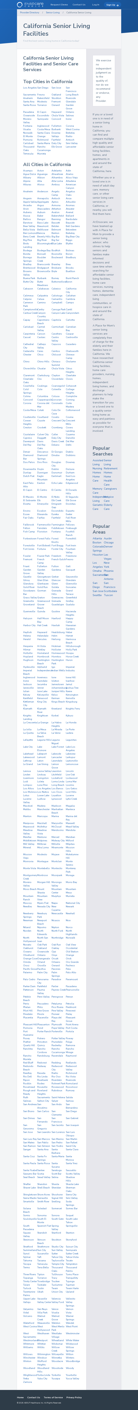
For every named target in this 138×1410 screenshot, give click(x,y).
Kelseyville (43, 694)
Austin (108, 538)
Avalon (55, 212)
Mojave (55, 854)
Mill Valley (28, 844)
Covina (69, 417)
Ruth (25, 1097)
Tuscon (108, 595)
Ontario (70, 112)
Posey (26, 1038)
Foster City (57, 549)
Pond (40, 1028)
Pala (68, 969)
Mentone (42, 837)
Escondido (43, 115)
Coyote (41, 420)
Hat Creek (42, 625)
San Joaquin (72, 1125)
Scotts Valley (73, 1173)
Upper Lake (29, 1298)
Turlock (27, 1288)
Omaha (97, 571)
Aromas (70, 205)
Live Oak (70, 774)
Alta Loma (57, 181)
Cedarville (28, 351)
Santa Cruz (29, 1156)
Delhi (68, 444)
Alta (39, 181)
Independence (44, 670)
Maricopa (42, 816)
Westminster (73, 1333)
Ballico (27, 219)
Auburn (41, 212)
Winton (27, 1361)
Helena (27, 635)
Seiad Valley (43, 1177)
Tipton (40, 1274)
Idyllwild (42, 667)
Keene (69, 691)
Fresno (41, 94)
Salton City (43, 1100)
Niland (26, 927)
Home (20, 1397)
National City (73, 903)
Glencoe (56, 580)
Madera (41, 805)
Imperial (70, 667)
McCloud (56, 826)
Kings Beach (58, 701)
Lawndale (57, 760)
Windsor (42, 1357)
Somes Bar (72, 1208)
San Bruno (28, 1111)
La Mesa (41, 729)
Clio (39, 378)
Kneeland (57, 708)
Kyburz (69, 715)
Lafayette (28, 739)
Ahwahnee (57, 174)
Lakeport (42, 753)
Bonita (26, 254)
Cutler (55, 434)
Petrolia (70, 1003)
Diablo (69, 451)
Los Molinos (30, 792)
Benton (55, 233)
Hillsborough (73, 646)
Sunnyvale (42, 119)
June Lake (42, 691)
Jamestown (58, 684)
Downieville (29, 469)
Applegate (43, 201)
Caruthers (57, 333)
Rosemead (29, 1087)
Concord (56, 119)
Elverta (26, 503)
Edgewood (72, 483)
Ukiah (40, 1291)
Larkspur (70, 757)
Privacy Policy (74, 1397)
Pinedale (27, 1014)
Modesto (42, 101)
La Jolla (27, 729)
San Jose (56, 87)
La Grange (42, 722)
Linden (26, 774)
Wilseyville (57, 1354)
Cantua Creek (30, 313)
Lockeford (57, 778)
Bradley (27, 264)
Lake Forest (58, 746)
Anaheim (28, 98)
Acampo (28, 170)
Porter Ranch (44, 1031)
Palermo (27, 972)
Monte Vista (29, 868)
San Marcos (43, 1139)
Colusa (55, 396)
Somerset (57, 1208)
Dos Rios (42, 462)
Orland (41, 962)
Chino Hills (43, 361)
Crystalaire (29, 434)
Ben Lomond (30, 233)
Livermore (28, 778)
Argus (40, 205)
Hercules (42, 639)
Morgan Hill (43, 882)
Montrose (42, 875)
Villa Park (42, 1312)
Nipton (55, 927)
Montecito (57, 868)
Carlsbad (28, 143)
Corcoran (57, 399)
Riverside (71, 98)
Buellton (70, 271)
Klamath (27, 708)
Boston (97, 542)
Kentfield (28, 698)
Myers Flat (42, 903)
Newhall (70, 913)
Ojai (54, 951)
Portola (70, 1031)
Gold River (29, 587)
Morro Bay (71, 882)
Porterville (57, 1031)
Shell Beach (43, 1187)
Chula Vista (58, 115)
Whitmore (28, 1343)
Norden (27, 930)
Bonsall (41, 254)
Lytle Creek (71, 798)
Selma (55, 1177)
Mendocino (58, 830)
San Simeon (43, 1146)
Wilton (69, 1354)
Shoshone (57, 1194)
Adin (68, 170)
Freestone (71, 555)
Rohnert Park (58, 1083)
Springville (71, 1225)
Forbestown (29, 538)
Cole (39, 389)
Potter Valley (58, 1038)
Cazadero (71, 344)
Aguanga (42, 174)
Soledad (42, 1208)
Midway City (58, 840)
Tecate (69, 1260)
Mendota (70, 830)
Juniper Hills (58, 691)
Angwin (27, 198)
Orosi (26, 965)
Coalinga (42, 385)
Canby (40, 309)
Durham (70, 472)
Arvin (26, 208)
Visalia (27, 129)
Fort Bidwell (44, 545)
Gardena (56, 569)
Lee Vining (42, 764)
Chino (26, 361)
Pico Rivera (57, 1007)
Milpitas (70, 844)
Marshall (42, 823)
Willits (41, 1347)
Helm (54, 635)
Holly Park (71, 649)
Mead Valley (72, 826)
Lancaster (71, 146)
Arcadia (27, 205)
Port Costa (71, 1028)
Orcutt (55, 958)
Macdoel (28, 805)
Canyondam (72, 313)
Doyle (40, 469)
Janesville (28, 687)
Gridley (70, 601)
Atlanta (97, 538)
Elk (39, 500)
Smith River (43, 1201)
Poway (69, 1038)
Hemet (69, 635)
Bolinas (70, 250)
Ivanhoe (70, 680)
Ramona (70, 1045)
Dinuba (55, 455)
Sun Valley (57, 1250)
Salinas (70, 115)
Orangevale (43, 958)
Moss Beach (29, 889)
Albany (27, 177)
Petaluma (57, 1003)
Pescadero (43, 1003)
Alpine (26, 181)
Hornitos (56, 656)
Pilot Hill (28, 1010)
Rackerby (56, 1045)
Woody (70, 1368)
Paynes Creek (59, 989)
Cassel (27, 337)
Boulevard (57, 257)
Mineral (27, 847)
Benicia (41, 233)
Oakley (55, 948)
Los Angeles (30, 87)
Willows (28, 1354)
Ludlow (41, 798)
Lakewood (29, 757)
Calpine (27, 299)
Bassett (56, 222)
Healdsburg (58, 632)
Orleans (56, 962)
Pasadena (28, 112)
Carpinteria (29, 333)
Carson (41, 333)
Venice (55, 1309)
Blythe (69, 243)
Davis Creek (58, 441)
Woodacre (57, 1361)
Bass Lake (42, 222)
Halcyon (27, 618)
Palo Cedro (29, 979)
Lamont (41, 757)
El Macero (28, 496)
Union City (57, 1291)
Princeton (42, 1041)
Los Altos (28, 788)
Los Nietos (43, 792)
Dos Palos (29, 462)
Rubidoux (57, 1090)
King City (42, 701)
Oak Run (56, 944)
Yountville (71, 1375)
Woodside (57, 1368)
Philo (40, 1007)
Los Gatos (71, 788)
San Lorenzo (58, 1132)
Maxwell (70, 823)
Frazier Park (43, 555)
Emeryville (42, 503)
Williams (28, 1347)
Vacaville (42, 1298)
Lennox (27, 771)
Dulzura (70, 469)
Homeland (43, 653)
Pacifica (41, 969)
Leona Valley (44, 771)
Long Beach (72, 94)
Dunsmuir (57, 472)
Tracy (54, 1277)
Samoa (70, 1100)
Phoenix (108, 571)
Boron (69, 254)
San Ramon (29, 1146)
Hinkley (41, 649)
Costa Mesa (43, 129)
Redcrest (42, 1062)
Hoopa (70, 653)
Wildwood (72, 1343)
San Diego (42, 87)
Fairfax (41, 517)
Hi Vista (41, 646)
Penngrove (57, 996)
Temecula (28, 153)
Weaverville (43, 1323)
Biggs (69, 240)
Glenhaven (43, 583)
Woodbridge (73, 1361)
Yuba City (42, 1378)
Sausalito (71, 1170)
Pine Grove (43, 1010)
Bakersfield (43, 98)
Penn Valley (43, 996)
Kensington (72, 694)
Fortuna (41, 549)
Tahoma (27, 1260)
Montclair (57, 861)
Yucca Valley (72, 1378)
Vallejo (55, 136)
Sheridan (56, 1187)
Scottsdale (110, 591)
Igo (53, 667)
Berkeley (70, 132)
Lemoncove (72, 764)
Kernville (70, 698)
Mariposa (28, 823)
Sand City (71, 1146)
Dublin (55, 469)
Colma (26, 396)
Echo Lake (57, 483)
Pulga (69, 1041)
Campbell (57, 302)
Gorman (41, 590)
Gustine (56, 611)
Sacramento (29, 94)
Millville (56, 844)
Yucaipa (56, 1378)
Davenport (29, 441)
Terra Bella (43, 1267)
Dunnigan (42, 472)
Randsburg (43, 1055)
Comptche (71, 396)
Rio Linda (42, 1076)
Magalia (70, 805)
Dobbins (70, 455)
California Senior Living (78, 12)
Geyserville (72, 576)
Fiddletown (58, 528)
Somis (26, 1215)
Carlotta (70, 319)
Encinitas (71, 503)
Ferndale (42, 528)
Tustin (40, 1288)
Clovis (69, 378)
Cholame (71, 361)
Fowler (27, 555)
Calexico (56, 288)
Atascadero (43, 208)
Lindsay (41, 774)
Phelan (26, 1007)
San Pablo (42, 1142)
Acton (40, 170)
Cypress (27, 437)
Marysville (57, 823)
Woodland (29, 1368)
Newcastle (57, 913)
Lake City (28, 746)
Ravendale (57, 1055)
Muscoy (27, 903)
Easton (41, 483)
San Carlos (43, 1111)
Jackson (27, 684)
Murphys (56, 896)
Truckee (55, 1281)
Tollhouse (57, 1274)
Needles (27, 906)
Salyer (55, 1100)
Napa (55, 903)
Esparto (70, 510)
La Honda (71, 722)
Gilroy (26, 580)
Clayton (56, 375)
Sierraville (42, 1198)
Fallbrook (28, 524)
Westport (42, 1340)
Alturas (27, 184)
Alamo (69, 174)
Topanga (28, 1277)
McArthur (42, 826)
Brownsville (43, 271)
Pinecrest (70, 1010)
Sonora (55, 1215)
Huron (69, 660)
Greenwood (43, 601)
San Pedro (57, 1142)
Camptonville (30, 309)
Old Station (72, 951)
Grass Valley (30, 597)
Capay (26, 319)
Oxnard (56, 105)
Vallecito (70, 1298)
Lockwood (71, 778)
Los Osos (57, 792)
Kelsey (26, 694)
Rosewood (58, 1087)
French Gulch (59, 559)
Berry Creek (29, 236)
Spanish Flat (44, 1225)
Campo (70, 302)
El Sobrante (29, 500)
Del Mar (70, 441)
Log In (95, 4)
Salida (69, 1097)
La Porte (70, 729)
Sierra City (71, 1194)
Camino (41, 302)
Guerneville (29, 611)
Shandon (42, 1184)
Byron (69, 281)
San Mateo (29, 1142)
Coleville (56, 389)
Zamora (27, 1382)
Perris (26, 1003)
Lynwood (57, 798)
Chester (27, 354)
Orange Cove (30, 958)
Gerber (55, 576)
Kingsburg (71, 701)
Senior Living (53, 12)
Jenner (40, 687)
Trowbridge (43, 1281)
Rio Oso (56, 1076)
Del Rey (27, 444)
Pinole (40, 1014)
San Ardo (57, 1104)
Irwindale (42, 680)
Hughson (28, 660)
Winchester (29, 1357)
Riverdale (57, 1080)
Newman (28, 920)
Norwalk (27, 132)
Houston (98, 555)
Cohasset (71, 385)
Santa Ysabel (30, 1170)
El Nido (56, 496)
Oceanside (29, 115)
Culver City (43, 434)
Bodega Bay (44, 250)
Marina (55, 816)
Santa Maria (43, 143)
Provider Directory (29, 12)
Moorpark (57, 875)
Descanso (42, 451)
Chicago (109, 542)
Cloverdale (57, 378)
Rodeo (41, 1083)
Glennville (71, 583)
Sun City (41, 1250)
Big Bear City (73, 236)
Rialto (69, 136)
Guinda (41, 611)
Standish (42, 1232)
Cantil (69, 309)
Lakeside (56, 753)
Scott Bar (56, 1173)
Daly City (56, 143)
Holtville (27, 653)
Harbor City (29, 625)
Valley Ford (58, 1302)
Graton (41, 597)
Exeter (69, 514)
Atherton (56, 208)
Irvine (68, 119)
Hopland (28, 656)
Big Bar (55, 236)
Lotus (26, 795)
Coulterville (29, 417)
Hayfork (27, 632)
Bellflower (42, 229)
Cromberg (57, 427)
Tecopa (27, 1264)
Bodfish (56, 250)
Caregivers (110, 489)
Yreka (26, 1378)
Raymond (71, 1055)
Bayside (70, 222)
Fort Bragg (57, 545)
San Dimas (29, 1118)
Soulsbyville (30, 1218)
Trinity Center (30, 1281)
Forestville (29, 545)
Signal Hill (57, 1198)
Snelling (56, 1201)
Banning (56, 219)
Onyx (54, 955)
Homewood (58, 653)
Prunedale (57, 1041)
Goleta (55, 587)
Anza (68, 198)
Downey (56, 132)
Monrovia (28, 861)
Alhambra (57, 177)
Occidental (72, 948)
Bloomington (44, 243)
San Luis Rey (30, 1139)
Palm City (42, 972)
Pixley (69, 1014)
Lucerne (70, 795)
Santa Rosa (29, 105)
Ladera (69, 733)
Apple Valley (30, 201)
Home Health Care (108, 481)
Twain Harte (72, 1288)
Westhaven (43, 1333)
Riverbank (42, 1080)
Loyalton (56, 795)
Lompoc (27, 785)
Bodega (27, 250)
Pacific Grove (30, 969)
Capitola (56, 319)
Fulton (55, 566)
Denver (108, 546)
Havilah (56, 625)
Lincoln (70, 771)
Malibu (27, 809)
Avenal (69, 212)
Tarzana (41, 1260)
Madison (56, 805)
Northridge (57, 937)
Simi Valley (72, 143)
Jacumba (42, 684)
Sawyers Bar (29, 1173)
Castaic (41, 337)
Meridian (70, 837)
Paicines (56, 969)
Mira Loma (43, 847)
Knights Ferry (73, 708)
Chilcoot (56, 354)
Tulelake (41, 1284)
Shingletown (30, 1194)
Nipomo (41, 927)
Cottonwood (73, 410)
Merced (55, 837)
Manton (27, 816)
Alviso (40, 184)
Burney (55, 278)
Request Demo (59, 4)
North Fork (57, 930)
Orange (41, 136)
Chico (40, 354)
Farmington (58, 524)
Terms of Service (53, 1397)
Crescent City (58, 420)
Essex (26, 514)
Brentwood (29, 267)
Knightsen (42, 715)
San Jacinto (58, 1125)
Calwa (40, 299)
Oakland (56, 94)
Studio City (57, 1246)
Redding (56, 1062)
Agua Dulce (29, 174)
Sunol (26, 1253)
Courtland (42, 417)
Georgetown (44, 576)
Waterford (28, 1323)
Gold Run (42, 587)
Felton (26, 528)
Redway (41, 1066)
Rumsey (70, 1090)
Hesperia (28, 646)
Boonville (57, 254)
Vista (68, 1312)
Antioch (70, 139)
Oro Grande (72, 962)
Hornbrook (43, 656)
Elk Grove (57, 146)
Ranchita (28, 1048)
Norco (69, 927)
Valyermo (28, 1309)
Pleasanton (43, 1024)
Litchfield (56, 774)
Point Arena (72, 1024)
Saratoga (57, 1170)
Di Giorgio (57, 451)
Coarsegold (58, 385)
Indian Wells (58, 670)
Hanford (56, 618)
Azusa (26, 215)
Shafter (27, 1184)
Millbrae (41, 844)
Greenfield (71, 597)
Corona (70, 125)
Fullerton (56, 125)
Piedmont (71, 1007)
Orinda (27, 962)
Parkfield (42, 986)
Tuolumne (57, 1284)
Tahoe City (57, 1257)
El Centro (42, 490)
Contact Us (33, 1397)
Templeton (71, 1264)
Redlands (71, 1062)
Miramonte (57, 847)
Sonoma (42, 1215)
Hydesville (29, 667)
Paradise (56, 979)
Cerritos (56, 351)
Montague (42, 861)
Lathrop (27, 760)
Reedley (27, 1073)
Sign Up (112, 5)
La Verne (56, 733)
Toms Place (72, 1274)
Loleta (40, 781)
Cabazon (28, 288)
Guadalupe (58, 604)
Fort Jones (28, 549)
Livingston (43, 778)
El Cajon (41, 112)
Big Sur (55, 240)
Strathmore (43, 1246)
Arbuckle (70, 201)
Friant (26, 566)
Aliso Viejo (72, 177)
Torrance (42, 105)
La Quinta (28, 733)
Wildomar (57, 1343)
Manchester (43, 809)
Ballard (70, 215)
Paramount (72, 979)
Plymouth (57, 1024)
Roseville (42, 1087)
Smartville (28, 1201)
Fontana (27, 125)
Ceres (40, 351)
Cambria (70, 299)
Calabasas (43, 288)
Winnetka (57, 1357)
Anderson (42, 191)
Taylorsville (58, 1260)
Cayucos (56, 344)
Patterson (28, 989)
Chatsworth (72, 351)
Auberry (27, 212)
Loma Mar (71, 781)
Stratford (28, 1246)
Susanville (42, 1253)
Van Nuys (42, 1309)
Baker (40, 215)
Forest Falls (43, 538)
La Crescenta (30, 722)
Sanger (27, 1149)
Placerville (42, 1017)
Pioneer (55, 1014)
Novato (27, 944)
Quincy (41, 1045)
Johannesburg (59, 687)
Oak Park (42, 944)
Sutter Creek (72, 1253)
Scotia (40, 1173)
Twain (55, 1288)
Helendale (42, 635)
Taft (39, 1257)
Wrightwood (30, 1375)
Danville (70, 437)
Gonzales (71, 587)
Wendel (70, 1323)
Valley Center (44, 1302)
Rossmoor (72, 1087)
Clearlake (71, 375)
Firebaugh (71, 528)
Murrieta (41, 153)
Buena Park (29, 278)
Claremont (29, 375)
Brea (68, 264)
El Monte (28, 136)
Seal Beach (29, 1177)
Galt (68, 566)
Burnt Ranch (72, 278)
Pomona (27, 139)
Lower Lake (43, 795)
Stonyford (71, 1239)
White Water (72, 1340)
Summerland (30, 1250)
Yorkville (56, 1375)
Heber (69, 632)
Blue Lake (57, 243)
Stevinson (28, 1239)
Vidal (26, 1312)
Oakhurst (28, 948)
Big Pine (27, 240)
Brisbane (56, 267)
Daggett (41, 437)
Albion (41, 177)
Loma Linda (58, 781)
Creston (27, 427)
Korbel (55, 715)
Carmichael (58, 326)
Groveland (29, 604)
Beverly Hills (44, 236)
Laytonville (72, 760)
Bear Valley (29, 226)
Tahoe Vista (72, 1257)
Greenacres (57, 597)
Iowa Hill (71, 677)
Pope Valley (58, 1028)
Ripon (26, 1080)
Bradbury (71, 257)
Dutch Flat (28, 476)
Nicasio (56, 920)
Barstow (27, 222)
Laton (40, 760)
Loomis (70, 785)
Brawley (56, 264)
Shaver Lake (29, 1187)
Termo (26, 1267)
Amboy (56, 184)
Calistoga (57, 295)
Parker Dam (29, 986)
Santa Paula (29, 1163)
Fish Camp (29, 531)
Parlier (55, 986)
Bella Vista (29, 229)
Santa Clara (43, 132)
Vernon (69, 1309)
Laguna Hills (44, 739)
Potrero (41, 1038)
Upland (70, 1291)
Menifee (27, 837)
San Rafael (71, 1142)
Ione (54, 677)
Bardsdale (71, 219)
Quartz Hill (29, 1045)
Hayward (56, 112)
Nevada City (43, 906)
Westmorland (30, 1340)
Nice (68, 920)
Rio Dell (27, 1076)
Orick (68, 958)
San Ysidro (57, 1146)
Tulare (26, 1284)
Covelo (55, 417)
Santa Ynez (71, 1163)
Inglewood (43, 125)
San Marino (58, 1139)
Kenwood (42, 698)
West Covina (73, 129)
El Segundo (72, 496)
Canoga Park (58, 309)
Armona (56, 205)
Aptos (55, 201)
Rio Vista (71, 1076)
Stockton (56, 98)
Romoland (72, 1083)
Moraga (70, 875)
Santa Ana (28, 101)
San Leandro (44, 1132)
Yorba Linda (43, 1375)
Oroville (41, 965)
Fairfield (56, 139)
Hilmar (26, 649)
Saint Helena (58, 1097)
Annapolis (43, 198)
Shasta (55, 1184)
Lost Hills (71, 792)
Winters (70, 1357)
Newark (70, 906)
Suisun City (72, 1246)
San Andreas (30, 1104)
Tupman (70, 1284)
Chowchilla (29, 368)
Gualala (70, 604)
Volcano (27, 1316)
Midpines (42, 840)
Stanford (56, 1232)
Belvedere (71, 229)
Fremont (56, 101)
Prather (27, 1041)
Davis (40, 441)
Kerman (56, 698)
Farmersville (44, 524)
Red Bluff (28, 1062)
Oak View (71, 944)
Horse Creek (72, 656)
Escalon (41, 510)
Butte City (28, 281)
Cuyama (70, 434)
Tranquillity (72, 1277)
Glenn (55, 583)
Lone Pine (42, 785)
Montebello (43, 868)
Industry (70, 670)
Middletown (29, 840)
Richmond (42, 139)
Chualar (41, 368)
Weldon (56, 1323)
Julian (26, 691)
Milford (70, 840)
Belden (55, 226)
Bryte (54, 271)
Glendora (28, 583)
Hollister (56, 649)
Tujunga (70, 1281)
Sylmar (27, 1257)
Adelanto (57, 170)
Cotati (40, 410)
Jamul (69, 684)
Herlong (56, 639)
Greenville (28, 601)
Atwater (70, 208)
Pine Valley (57, 1010)
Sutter (55, 1253)
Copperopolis (45, 399)
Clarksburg (43, 375)
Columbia (42, 396)
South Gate (57, 1218)
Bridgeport (43, 267)
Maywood (28, 826)
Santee (40, 1170)
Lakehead (28, 753)
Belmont (56, 229)
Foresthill (71, 538)
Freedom (56, 555)
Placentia (28, 1017)
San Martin (71, 1139)
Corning (70, 399)
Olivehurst (28, 955)
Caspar (70, 333)
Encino (26, 510)
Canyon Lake (58, 313)
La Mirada (57, 729)
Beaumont (42, 226)
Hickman (56, 646)
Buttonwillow (59, 281)
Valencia (56, 1298)
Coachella (28, 385)
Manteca (70, 809)
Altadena (71, 181)
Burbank (56, 129)
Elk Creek (56, 500)
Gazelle (27, 576)
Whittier (41, 1343)
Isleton (55, 680)
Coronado (57, 403)
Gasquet (70, 569)
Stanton (70, 1232)
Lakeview (70, 753)
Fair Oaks (28, 517)
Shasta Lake (72, 1184)
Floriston (42, 531)
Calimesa (28, 295)
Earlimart (56, 476)
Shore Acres (43, 1194)
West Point (72, 1326)
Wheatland (58, 1340)
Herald (26, 639)
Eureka (55, 514)
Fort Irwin (71, 545)
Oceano (27, 951)
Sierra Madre (29, 1198)
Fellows (70, 524)
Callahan (71, 295)
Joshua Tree (72, 687)
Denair (26, 451)
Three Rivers (29, 1274)
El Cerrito (56, 490)
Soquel (70, 1215)
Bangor (41, 219)
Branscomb (43, 264)
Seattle (97, 595)
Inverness (42, 677)
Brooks (70, 267)
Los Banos (57, 788)
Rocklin (27, 1083)
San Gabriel (72, 1118)
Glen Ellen (42, 580)
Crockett (41, 427)
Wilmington (43, 1354)
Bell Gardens (73, 226)
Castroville (72, 337)
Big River (42, 240)
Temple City (58, 1264)
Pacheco (70, 965)
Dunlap (27, 472)
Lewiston (56, 771)
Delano (55, 444)
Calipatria (42, 295)
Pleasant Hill (30, 1024)
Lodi (25, 781)
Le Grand (28, 764)
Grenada (56, 601)
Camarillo (57, 299)
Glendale (71, 101)
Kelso (55, 694)
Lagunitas (71, 739)
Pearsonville (72, 989)
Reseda (41, 1073)
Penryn (69, 996)
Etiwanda (42, 514)
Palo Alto (71, 972)
